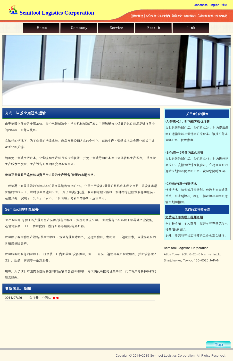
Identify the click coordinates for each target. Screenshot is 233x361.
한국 (224, 5)
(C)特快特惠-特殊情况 (212, 16)
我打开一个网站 (40, 297)
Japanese (201, 5)
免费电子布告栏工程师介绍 (184, 217)
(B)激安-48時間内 (184, 16)
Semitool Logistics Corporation (51, 12)
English (214, 5)
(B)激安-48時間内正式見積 (184, 152)
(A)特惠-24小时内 (158, 16)
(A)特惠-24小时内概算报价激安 (187, 121)
